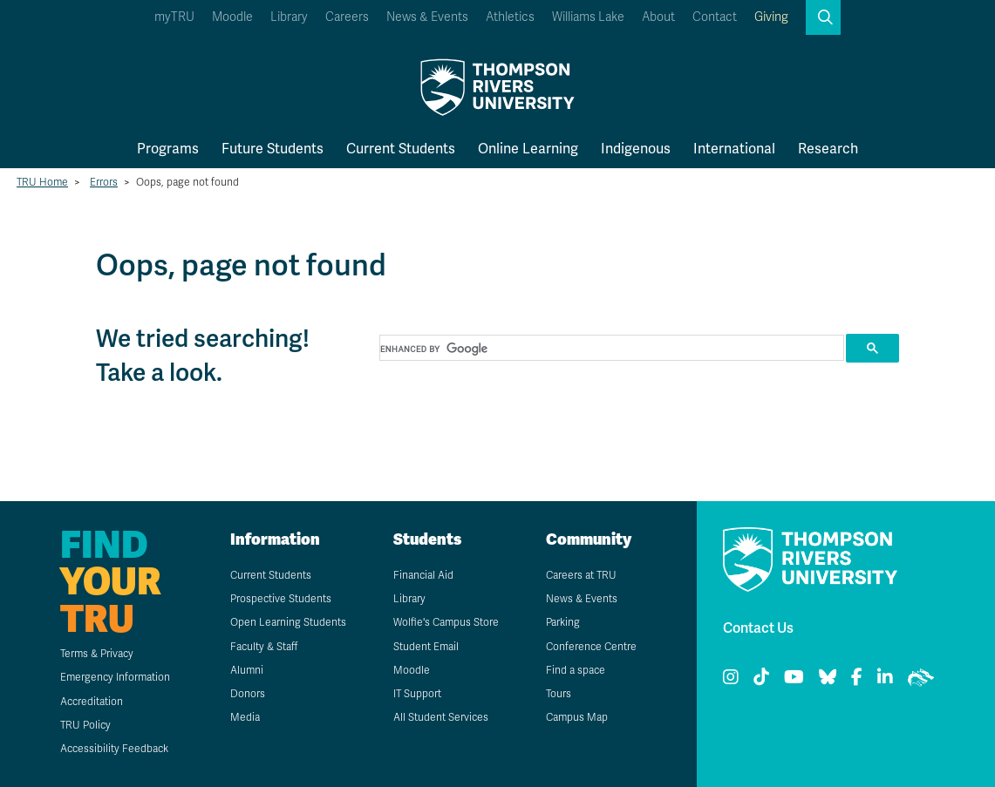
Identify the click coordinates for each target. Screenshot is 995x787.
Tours (558, 694)
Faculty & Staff (263, 647)
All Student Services (440, 717)
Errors (104, 182)
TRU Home (42, 182)
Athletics (510, 17)
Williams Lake (588, 17)
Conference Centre (591, 647)
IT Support (417, 694)
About (658, 17)
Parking (563, 622)
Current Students (400, 148)
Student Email (426, 647)
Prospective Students (280, 599)
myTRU (174, 17)
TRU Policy (85, 725)
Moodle (232, 17)
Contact (714, 17)
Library (289, 17)
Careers (347, 17)
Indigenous (636, 148)
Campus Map (577, 717)
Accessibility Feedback (114, 749)
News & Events (427, 17)
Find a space (575, 670)
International (734, 148)
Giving (771, 17)
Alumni (246, 670)
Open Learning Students (288, 622)
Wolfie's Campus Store (446, 622)
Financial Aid (423, 575)
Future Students (272, 148)
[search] (610, 348)
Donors (247, 694)
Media (245, 717)
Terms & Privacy (96, 654)
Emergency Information (115, 677)
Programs (168, 148)
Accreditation (91, 701)
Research (828, 148)
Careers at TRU (581, 575)
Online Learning (528, 148)
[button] (823, 17)
